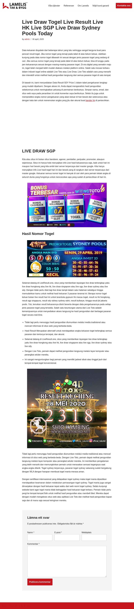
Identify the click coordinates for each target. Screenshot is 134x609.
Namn (30, 532)
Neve (4, 606)
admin (27, 39)
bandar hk (90, 100)
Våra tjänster (54, 6)
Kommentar (33, 544)
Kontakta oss (123, 5)
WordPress (25, 606)
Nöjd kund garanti (101, 6)
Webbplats (86, 532)
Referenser (69, 6)
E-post (58, 532)
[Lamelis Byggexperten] (15, 5)
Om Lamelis (83, 6)
